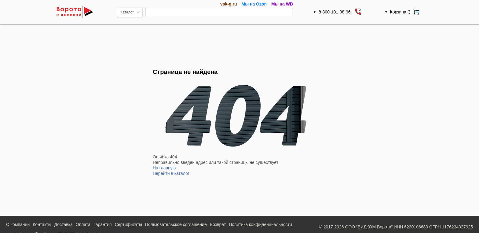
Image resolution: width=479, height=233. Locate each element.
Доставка (63, 224)
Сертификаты (128, 224)
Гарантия (102, 224)
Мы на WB (282, 4)
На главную (164, 167)
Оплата (83, 224)
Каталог (127, 12)
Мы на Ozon (254, 4)
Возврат (218, 224)
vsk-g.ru (228, 4)
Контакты (42, 224)
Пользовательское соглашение (176, 224)
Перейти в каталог (171, 173)
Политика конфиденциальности (260, 224)
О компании (18, 224)
